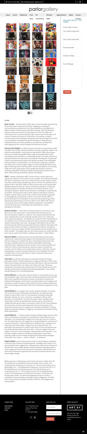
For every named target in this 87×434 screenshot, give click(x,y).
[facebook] (77, 2)
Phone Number (72, 49)
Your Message (72, 65)
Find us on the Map (13, 2)
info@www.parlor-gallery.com (32, 2)
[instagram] (80, 2)
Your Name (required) (72, 32)
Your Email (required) (72, 41)
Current (8, 408)
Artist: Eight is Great (70, 27)
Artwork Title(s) (72, 57)
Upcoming (8, 406)
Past (6, 410)
